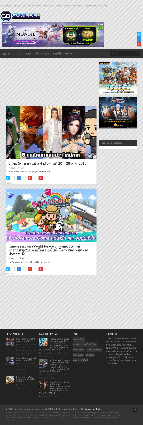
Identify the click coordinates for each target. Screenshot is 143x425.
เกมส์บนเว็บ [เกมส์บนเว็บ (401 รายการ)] (78, 355)
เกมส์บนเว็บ (48, 6)
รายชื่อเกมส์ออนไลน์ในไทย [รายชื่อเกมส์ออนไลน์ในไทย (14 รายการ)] (85, 344)
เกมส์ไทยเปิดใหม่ (34, 6)
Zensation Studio (93, 409)
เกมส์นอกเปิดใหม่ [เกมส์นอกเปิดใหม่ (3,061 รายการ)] (94, 350)
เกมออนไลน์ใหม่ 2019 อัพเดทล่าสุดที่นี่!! (25, 340)
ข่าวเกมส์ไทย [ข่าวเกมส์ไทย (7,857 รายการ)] (79, 339)
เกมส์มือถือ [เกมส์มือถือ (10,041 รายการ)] (89, 355)
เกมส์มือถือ (76, 6)
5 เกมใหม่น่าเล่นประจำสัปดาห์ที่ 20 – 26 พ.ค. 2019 (48, 163)
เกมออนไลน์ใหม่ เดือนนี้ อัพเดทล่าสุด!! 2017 (26, 359)
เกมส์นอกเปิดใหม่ (63, 6)
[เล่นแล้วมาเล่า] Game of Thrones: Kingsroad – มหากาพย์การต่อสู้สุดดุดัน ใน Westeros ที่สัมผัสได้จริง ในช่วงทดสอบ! (54, 387)
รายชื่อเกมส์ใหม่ (63, 53)
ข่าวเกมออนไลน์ (19, 53)
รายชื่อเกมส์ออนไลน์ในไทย (95, 6)
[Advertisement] (57, 81)
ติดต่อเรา (42, 53)
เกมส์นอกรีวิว (19, 6)
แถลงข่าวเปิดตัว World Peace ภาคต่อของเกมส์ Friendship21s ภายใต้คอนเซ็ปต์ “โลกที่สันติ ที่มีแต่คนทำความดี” (49, 250)
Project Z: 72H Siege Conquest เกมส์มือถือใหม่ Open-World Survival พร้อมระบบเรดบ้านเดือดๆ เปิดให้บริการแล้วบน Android (54, 344)
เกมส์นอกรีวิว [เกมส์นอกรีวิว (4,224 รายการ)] (79, 350)
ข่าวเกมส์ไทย (5, 6)
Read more (11, 183)
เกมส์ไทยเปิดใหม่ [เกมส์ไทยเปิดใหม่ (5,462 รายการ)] (80, 360)
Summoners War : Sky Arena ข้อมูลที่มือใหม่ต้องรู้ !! (26, 379)
